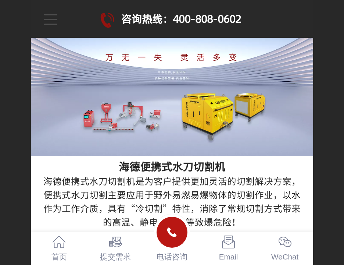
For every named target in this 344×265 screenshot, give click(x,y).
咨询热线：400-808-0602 (181, 19)
